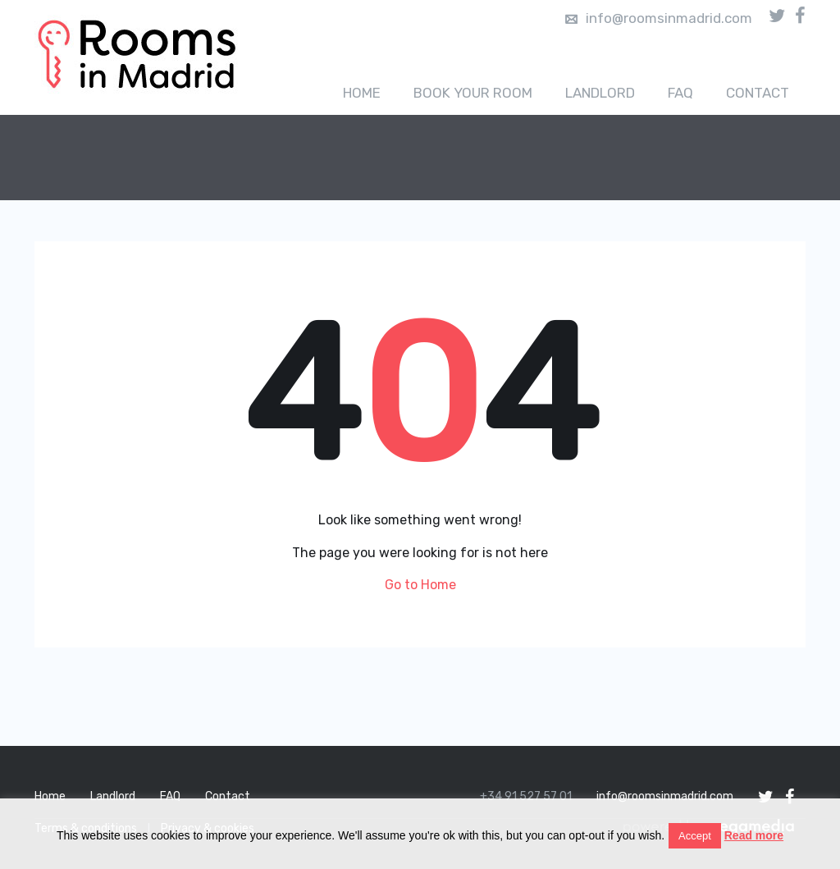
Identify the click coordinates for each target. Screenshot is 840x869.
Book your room (472, 93)
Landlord (600, 93)
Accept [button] (694, 836)
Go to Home (420, 584)
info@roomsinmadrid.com (658, 18)
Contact (757, 93)
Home (362, 93)
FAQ (680, 93)
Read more (753, 835)
